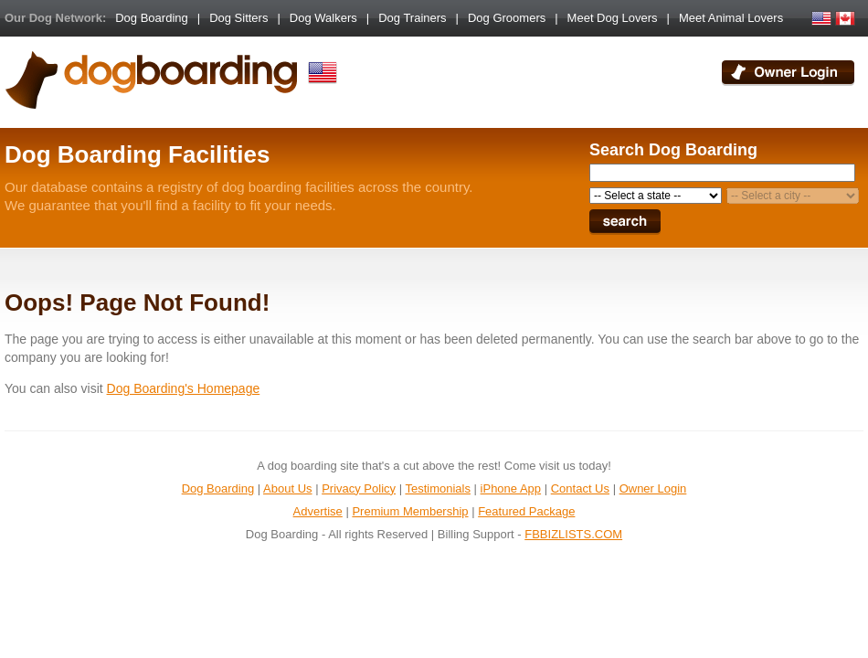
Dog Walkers (323, 18)
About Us (287, 488)
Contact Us (580, 488)
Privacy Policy (359, 488)
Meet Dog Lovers (612, 18)
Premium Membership (410, 511)
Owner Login (653, 488)
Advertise (318, 511)
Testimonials (438, 488)
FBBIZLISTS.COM (573, 534)
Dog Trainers (412, 18)
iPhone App (511, 488)
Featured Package (526, 511)
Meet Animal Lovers (731, 18)
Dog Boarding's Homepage (183, 388)
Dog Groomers (506, 18)
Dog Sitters (238, 18)
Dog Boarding (151, 18)
